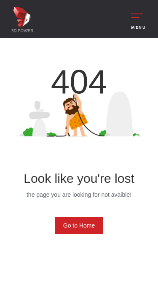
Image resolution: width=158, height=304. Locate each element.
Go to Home (79, 225)
